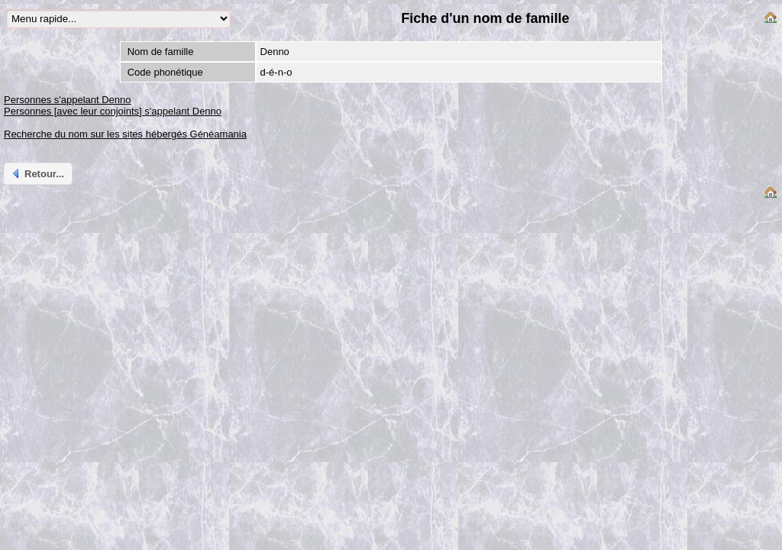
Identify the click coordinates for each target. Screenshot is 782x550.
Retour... (37, 173)
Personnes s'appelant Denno (67, 99)
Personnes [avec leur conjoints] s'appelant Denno (112, 111)
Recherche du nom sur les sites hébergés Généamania (125, 134)
